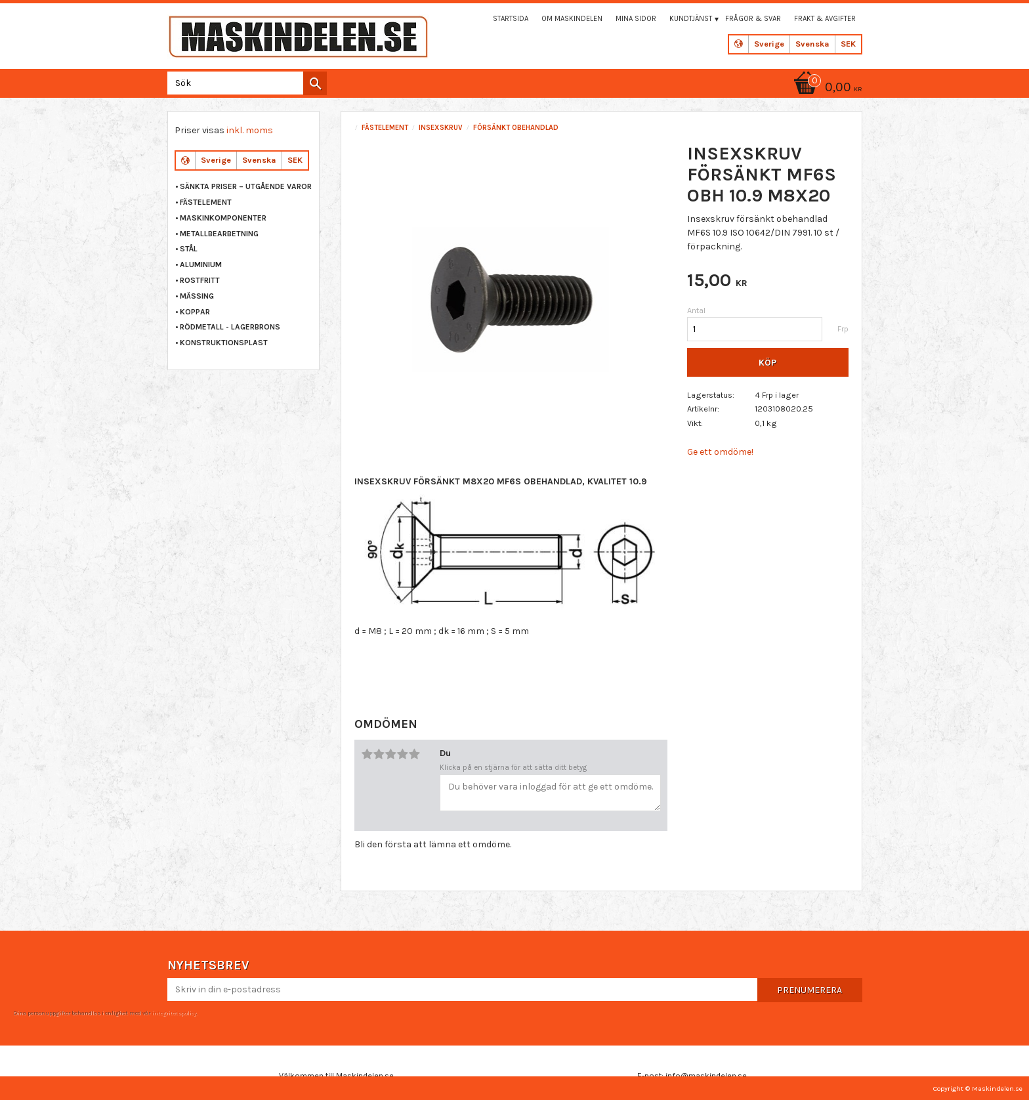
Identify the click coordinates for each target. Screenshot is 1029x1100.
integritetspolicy (174, 1012)
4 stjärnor (402, 754)
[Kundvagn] (825, 88)
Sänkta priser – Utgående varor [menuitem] (246, 186)
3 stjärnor (390, 754)
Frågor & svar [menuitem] (753, 18)
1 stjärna (367, 754)
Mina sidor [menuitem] (636, 18)
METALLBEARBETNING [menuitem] (219, 233)
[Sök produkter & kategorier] (244, 83)
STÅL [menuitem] (189, 248)
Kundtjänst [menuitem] (690, 18)
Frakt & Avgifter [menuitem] (825, 18)
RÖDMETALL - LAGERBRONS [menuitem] (230, 326)
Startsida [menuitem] (510, 18)
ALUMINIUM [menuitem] (201, 264)
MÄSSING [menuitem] (197, 296)
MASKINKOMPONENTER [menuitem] (223, 217)
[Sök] (315, 83)
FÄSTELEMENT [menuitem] (206, 202)
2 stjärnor (379, 754)
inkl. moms (249, 130)
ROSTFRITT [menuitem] (200, 280)
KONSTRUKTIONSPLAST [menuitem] (224, 342)
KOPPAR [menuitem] (195, 311)
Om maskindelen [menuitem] (571, 18)
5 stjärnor (414, 754)
